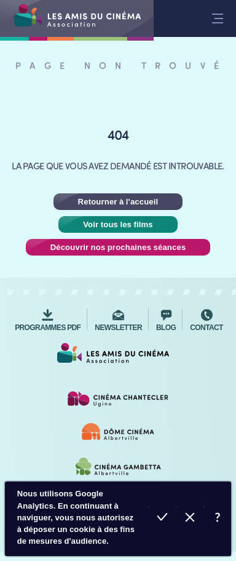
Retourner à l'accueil (118, 201)
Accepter (162, 519)
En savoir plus (217, 519)
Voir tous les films (118, 224)
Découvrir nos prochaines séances (118, 247)
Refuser (189, 519)
